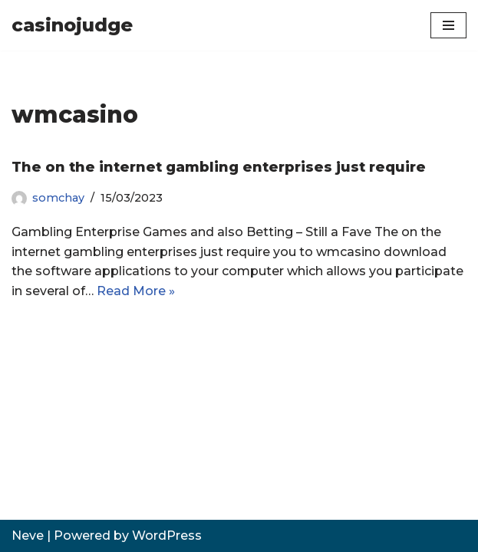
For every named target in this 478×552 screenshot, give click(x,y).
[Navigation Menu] (448, 25)
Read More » (136, 291)
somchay (58, 198)
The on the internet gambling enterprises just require (219, 167)
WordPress (167, 535)
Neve (28, 535)
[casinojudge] (72, 25)
